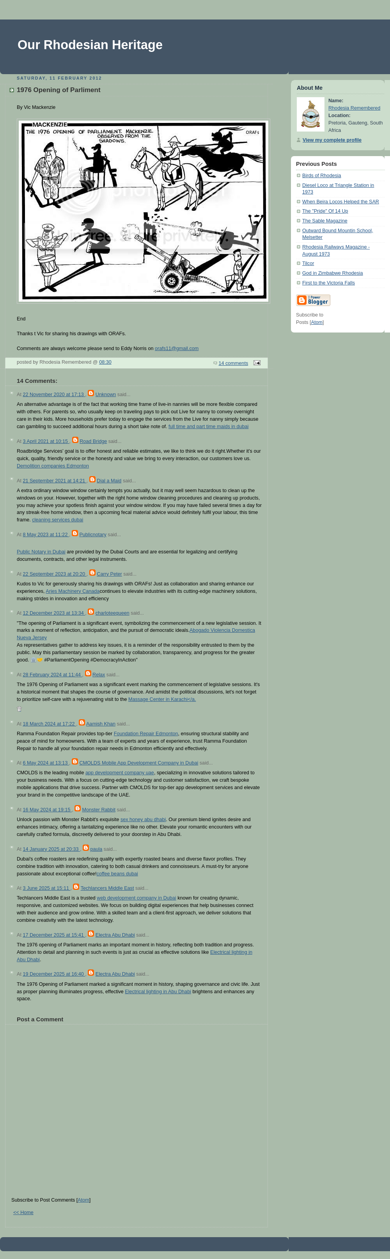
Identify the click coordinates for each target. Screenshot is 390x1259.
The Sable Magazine (324, 221)
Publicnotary (92, 534)
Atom (83, 1200)
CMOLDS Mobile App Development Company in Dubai (138, 763)
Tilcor (308, 263)
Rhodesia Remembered (354, 108)
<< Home (23, 1212)
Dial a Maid (109, 481)
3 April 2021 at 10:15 (46, 441)
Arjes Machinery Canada (72, 591)
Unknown (106, 394)
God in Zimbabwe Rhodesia (332, 273)
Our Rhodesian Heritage (90, 45)
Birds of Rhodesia (321, 175)
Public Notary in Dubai (41, 552)
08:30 (105, 362)
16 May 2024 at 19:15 (47, 810)
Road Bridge (93, 441)
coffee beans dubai (117, 874)
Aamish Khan (100, 724)
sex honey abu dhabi (143, 819)
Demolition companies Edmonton (53, 466)
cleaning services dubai (57, 520)
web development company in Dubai (136, 898)
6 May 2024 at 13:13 (46, 763)
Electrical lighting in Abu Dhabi (158, 991)
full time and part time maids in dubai (208, 426)
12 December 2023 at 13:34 (54, 613)
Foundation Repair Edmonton (146, 733)
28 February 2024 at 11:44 (52, 675)
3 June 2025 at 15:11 (46, 888)
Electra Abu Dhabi (115, 935)
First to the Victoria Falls (328, 283)
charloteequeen (112, 613)
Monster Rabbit (98, 810)
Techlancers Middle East (107, 888)
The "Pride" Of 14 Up (325, 211)
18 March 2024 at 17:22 (49, 724)
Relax (98, 675)
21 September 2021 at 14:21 (54, 481)
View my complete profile (332, 140)
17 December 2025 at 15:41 (54, 935)
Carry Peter (109, 574)
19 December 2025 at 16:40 (54, 974)
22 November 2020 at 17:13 (54, 394)
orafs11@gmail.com (177, 348)
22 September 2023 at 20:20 (54, 574)
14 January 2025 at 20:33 (51, 849)
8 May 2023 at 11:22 (46, 534)
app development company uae (119, 772)
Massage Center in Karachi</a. (162, 699)
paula (96, 849)
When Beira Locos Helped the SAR (340, 201)
